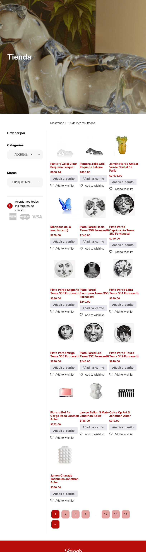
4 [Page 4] (85, 514)
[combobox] (25, 154)
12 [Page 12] (105, 514)
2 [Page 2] (65, 514)
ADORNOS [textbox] (22, 154)
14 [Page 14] (125, 514)
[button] (62, 185)
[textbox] (23, 182)
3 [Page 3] (75, 514)
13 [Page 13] (115, 514)
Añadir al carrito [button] (64, 178)
